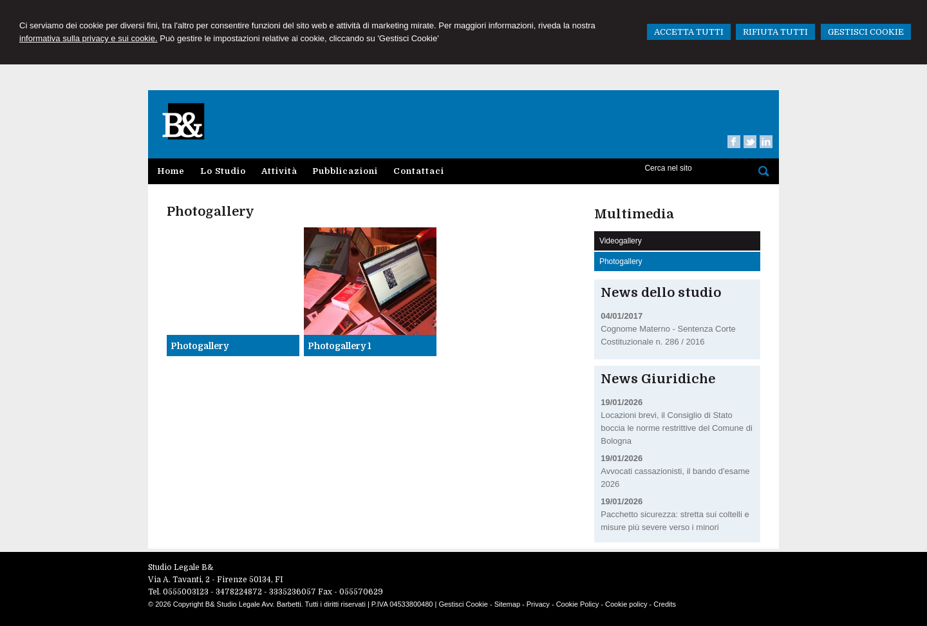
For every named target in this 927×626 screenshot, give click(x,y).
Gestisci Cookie (462, 604)
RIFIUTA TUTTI (775, 32)
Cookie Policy (577, 604)
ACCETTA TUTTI (689, 32)
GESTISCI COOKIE (866, 32)
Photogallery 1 (339, 346)
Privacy (538, 604)
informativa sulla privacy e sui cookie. (88, 38)
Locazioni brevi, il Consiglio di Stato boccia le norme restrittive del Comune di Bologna (677, 428)
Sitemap (507, 604)
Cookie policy (626, 604)
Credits (664, 604)
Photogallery (200, 346)
